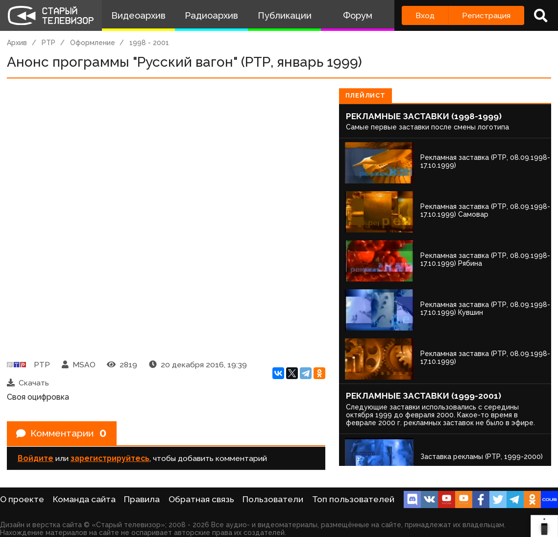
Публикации (285, 15)
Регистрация (486, 15)
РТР (48, 43)
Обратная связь (201, 499)
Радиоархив (211, 15)
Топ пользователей (353, 499)
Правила (142, 499)
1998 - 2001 (149, 43)
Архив (17, 43)
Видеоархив (138, 15)
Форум (357, 15)
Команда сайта (84, 499)
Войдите (35, 458)
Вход (425, 15)
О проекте (22, 499)
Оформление (92, 43)
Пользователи (273, 499)
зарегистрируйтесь (110, 458)
